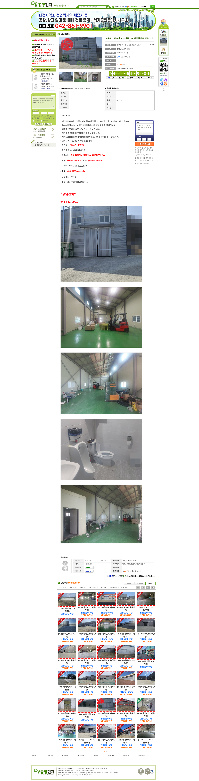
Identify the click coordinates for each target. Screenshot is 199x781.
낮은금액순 (102, 587)
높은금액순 (92, 587)
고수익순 (82, 587)
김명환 (43, 84)
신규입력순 (62, 587)
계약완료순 (123, 587)
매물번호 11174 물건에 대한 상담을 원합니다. (144, 129)
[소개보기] (105, 561)
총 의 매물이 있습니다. (131, 571)
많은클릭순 (73, 587)
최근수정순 (113, 587)
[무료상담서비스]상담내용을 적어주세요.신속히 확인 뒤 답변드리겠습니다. (43, 102)
